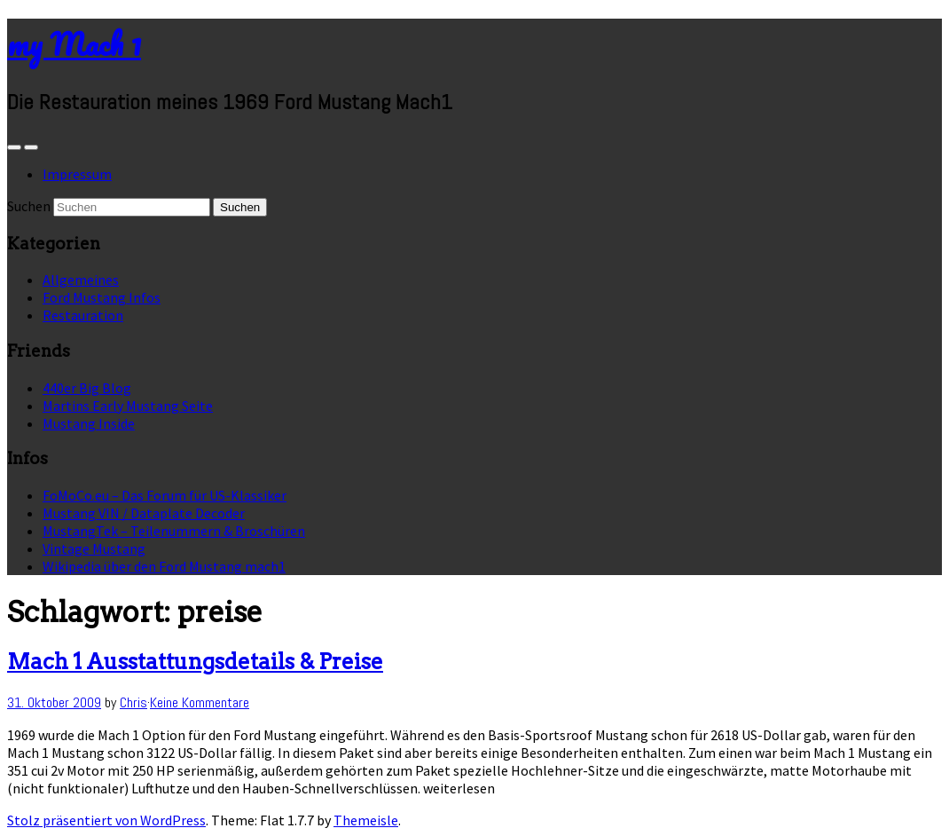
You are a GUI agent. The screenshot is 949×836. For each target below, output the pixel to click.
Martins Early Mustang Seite (128, 405)
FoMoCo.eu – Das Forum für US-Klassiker (164, 495)
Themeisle (365, 820)
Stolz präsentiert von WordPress (106, 820)
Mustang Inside (89, 423)
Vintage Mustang (94, 548)
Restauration (83, 315)
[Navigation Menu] (31, 147)
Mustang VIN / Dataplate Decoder (144, 513)
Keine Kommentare (199, 702)
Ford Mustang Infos (102, 297)
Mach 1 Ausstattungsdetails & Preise (195, 661)
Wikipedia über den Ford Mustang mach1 (164, 566)
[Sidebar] (14, 147)
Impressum (77, 174)
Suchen (29, 206)
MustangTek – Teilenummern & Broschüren (174, 531)
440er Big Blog (87, 388)
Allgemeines (81, 279)
